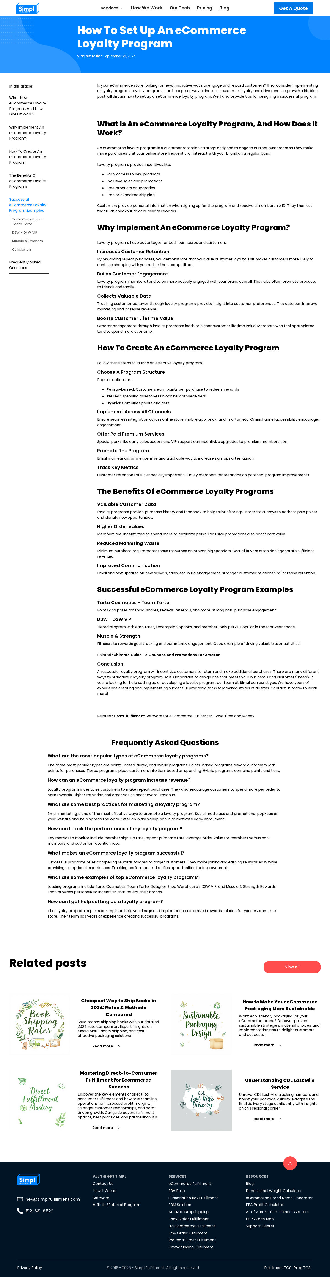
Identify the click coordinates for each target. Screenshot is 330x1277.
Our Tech (180, 8)
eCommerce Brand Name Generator (279, 1197)
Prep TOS (302, 1267)
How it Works (104, 1190)
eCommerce (225, 688)
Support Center (260, 1226)
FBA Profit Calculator (264, 1204)
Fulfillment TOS (277, 1267)
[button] (112, 8)
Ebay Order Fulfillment (188, 1219)
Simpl (245, 682)
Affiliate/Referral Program (116, 1204)
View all (292, 967)
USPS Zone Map (260, 1219)
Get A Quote (293, 8)
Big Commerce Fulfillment (191, 1226)
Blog (224, 8)
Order (120, 716)
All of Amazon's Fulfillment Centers (277, 1211)
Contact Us (103, 1183)
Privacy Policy (29, 1267)
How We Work (146, 8)
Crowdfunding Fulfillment (190, 1247)
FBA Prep (176, 1190)
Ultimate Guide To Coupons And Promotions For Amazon (167, 655)
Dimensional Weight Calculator (274, 1190)
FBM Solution (179, 1204)
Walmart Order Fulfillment (192, 1240)
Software (101, 1197)
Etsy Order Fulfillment (187, 1233)
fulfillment (135, 716)
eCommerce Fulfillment (189, 1183)
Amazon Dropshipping (188, 1211)
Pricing (204, 8)
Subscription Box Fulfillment (193, 1197)
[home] (41, 8)
